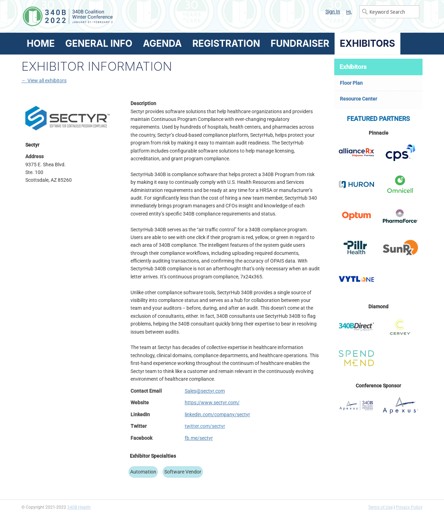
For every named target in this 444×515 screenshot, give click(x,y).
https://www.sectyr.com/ (212, 402)
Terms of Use (380, 507)
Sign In (332, 11)
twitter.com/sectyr (205, 426)
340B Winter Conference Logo (121, 16)
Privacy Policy (409, 507)
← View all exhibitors (43, 80)
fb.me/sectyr (199, 438)
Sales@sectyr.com (205, 391)
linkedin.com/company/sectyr (217, 414)
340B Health (79, 507)
